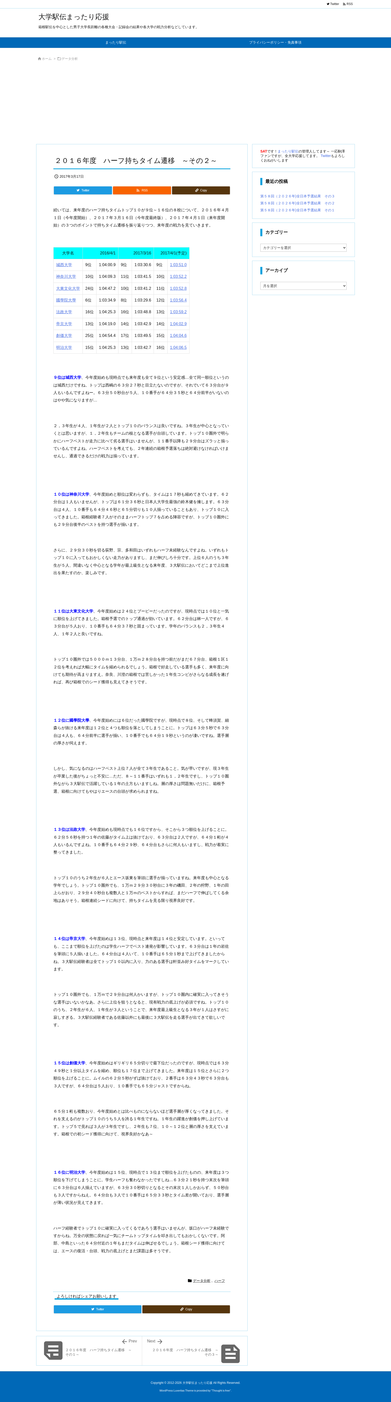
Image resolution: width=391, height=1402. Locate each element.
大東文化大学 (68, 288)
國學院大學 (66, 300)
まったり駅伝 (288, 151)
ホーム (47, 59)
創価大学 (64, 335)
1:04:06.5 (178, 347)
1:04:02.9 (178, 324)
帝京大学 (64, 324)
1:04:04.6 (178, 335)
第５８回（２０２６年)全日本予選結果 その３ (297, 196)
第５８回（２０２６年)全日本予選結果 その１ (297, 210)
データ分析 (70, 59)
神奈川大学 (66, 276)
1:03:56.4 (178, 300)
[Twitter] (83, 190)
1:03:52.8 (178, 288)
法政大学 (64, 312)
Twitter (326, 156)
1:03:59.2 (178, 312)
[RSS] (142, 190)
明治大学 (64, 347)
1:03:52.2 (178, 276)
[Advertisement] (185, 104)
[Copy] (201, 190)
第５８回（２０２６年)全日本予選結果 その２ (297, 203)
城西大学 (64, 265)
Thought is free (221, 1390)
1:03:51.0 (178, 265)
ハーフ (219, 1281)
